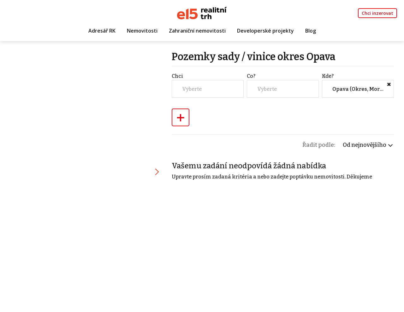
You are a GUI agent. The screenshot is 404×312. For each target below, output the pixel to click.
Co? (251, 76)
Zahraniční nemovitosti (197, 30)
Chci (177, 76)
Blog (310, 30)
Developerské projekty (265, 30)
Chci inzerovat (377, 13)
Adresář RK (102, 30)
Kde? (328, 76)
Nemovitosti (142, 30)
